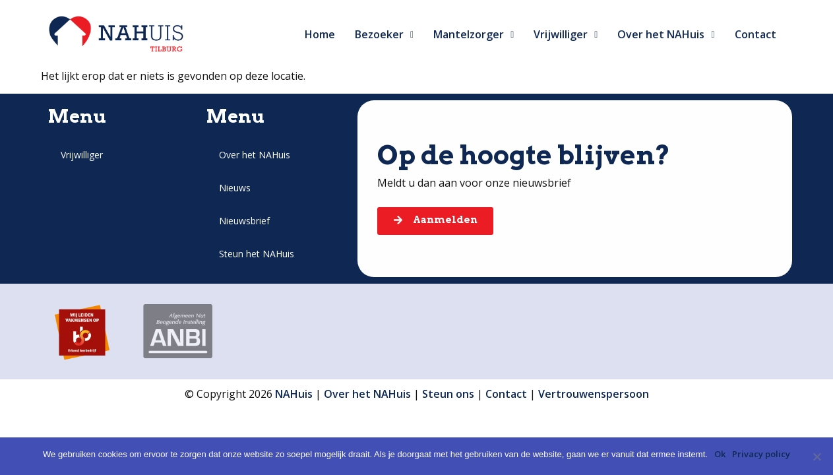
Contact (755, 34)
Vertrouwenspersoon (593, 394)
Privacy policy (761, 454)
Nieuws (235, 187)
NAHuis (294, 394)
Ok (719, 454)
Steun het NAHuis (256, 253)
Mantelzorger (473, 34)
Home (320, 34)
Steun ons (448, 394)
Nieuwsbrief (244, 220)
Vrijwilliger (566, 34)
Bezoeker (384, 34)
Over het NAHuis (665, 34)
